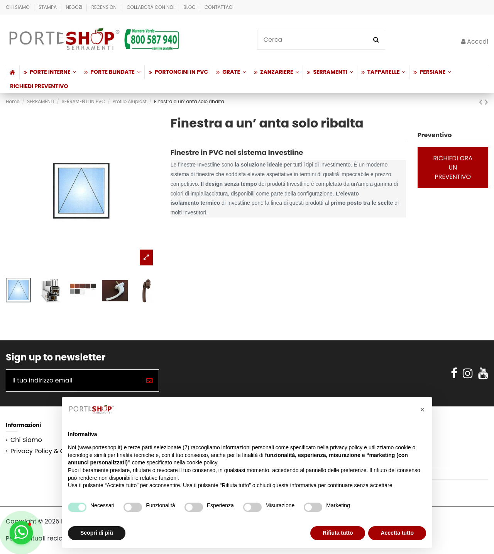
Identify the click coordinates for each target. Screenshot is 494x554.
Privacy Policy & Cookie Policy (55, 451)
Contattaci (219, 7)
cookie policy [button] (201, 462)
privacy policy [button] (346, 447)
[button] (49, 72)
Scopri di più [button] (96, 533)
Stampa (48, 7)
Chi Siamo (18, 7)
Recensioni (105, 7)
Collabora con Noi (151, 7)
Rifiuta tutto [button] (338, 533)
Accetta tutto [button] (397, 533)
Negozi (74, 7)
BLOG (190, 7)
